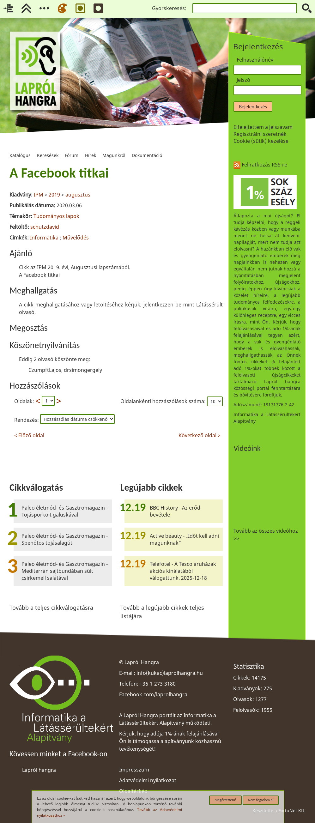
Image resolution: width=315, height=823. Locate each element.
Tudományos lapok (56, 216)
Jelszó (243, 79)
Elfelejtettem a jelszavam (263, 127)
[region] (116, 300)
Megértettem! (225, 800)
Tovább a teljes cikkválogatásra (51, 607)
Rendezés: (27, 419)
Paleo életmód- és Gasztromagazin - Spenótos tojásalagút (64, 539)
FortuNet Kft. (292, 811)
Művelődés (76, 237)
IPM (38, 194)
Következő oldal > (200, 434)
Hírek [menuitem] (90, 147)
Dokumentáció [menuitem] (147, 147)
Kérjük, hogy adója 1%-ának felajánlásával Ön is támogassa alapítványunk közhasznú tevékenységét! (170, 741)
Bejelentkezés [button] (253, 107)
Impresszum (134, 769)
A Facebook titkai (59, 172)
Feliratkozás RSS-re (260, 164)
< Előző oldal (29, 434)
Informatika (44, 237)
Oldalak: (24, 401)
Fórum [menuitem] (71, 147)
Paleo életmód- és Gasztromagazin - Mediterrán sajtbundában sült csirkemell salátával (64, 570)
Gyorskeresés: (169, 8)
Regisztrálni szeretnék (260, 133)
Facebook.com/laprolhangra (153, 694)
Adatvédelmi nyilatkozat (147, 780)
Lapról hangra (39, 769)
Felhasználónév (255, 59)
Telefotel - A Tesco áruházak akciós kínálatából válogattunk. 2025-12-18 (183, 570)
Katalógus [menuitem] (20, 147)
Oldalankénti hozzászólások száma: (163, 401)
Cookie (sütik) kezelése (260, 140)
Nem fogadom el (261, 800)
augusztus (77, 194)
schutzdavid (44, 226)
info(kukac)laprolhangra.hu (169, 672)
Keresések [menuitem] (47, 147)
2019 (54, 194)
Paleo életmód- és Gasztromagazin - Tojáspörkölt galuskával (64, 511)
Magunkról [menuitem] (113, 147)
